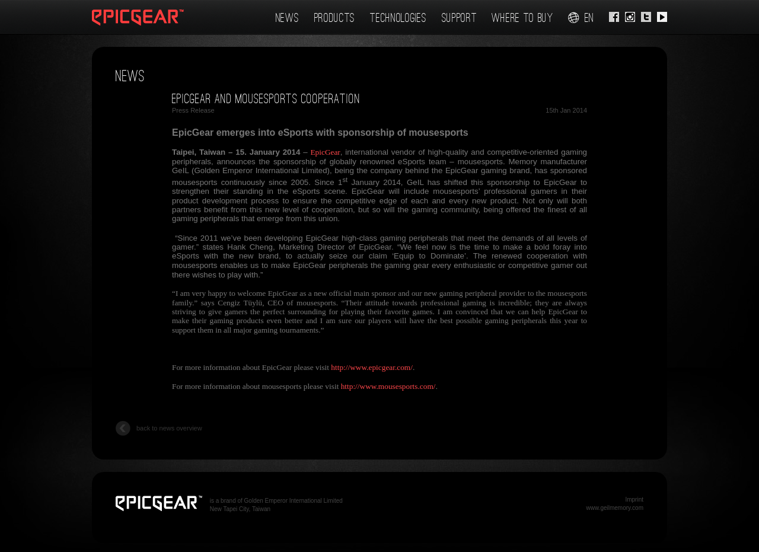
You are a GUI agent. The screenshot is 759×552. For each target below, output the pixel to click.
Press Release (193, 110)
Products (335, 18)
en (581, 18)
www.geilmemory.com (615, 508)
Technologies (398, 18)
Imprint (634, 499)
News (287, 18)
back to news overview (159, 429)
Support (459, 18)
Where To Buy (522, 18)
